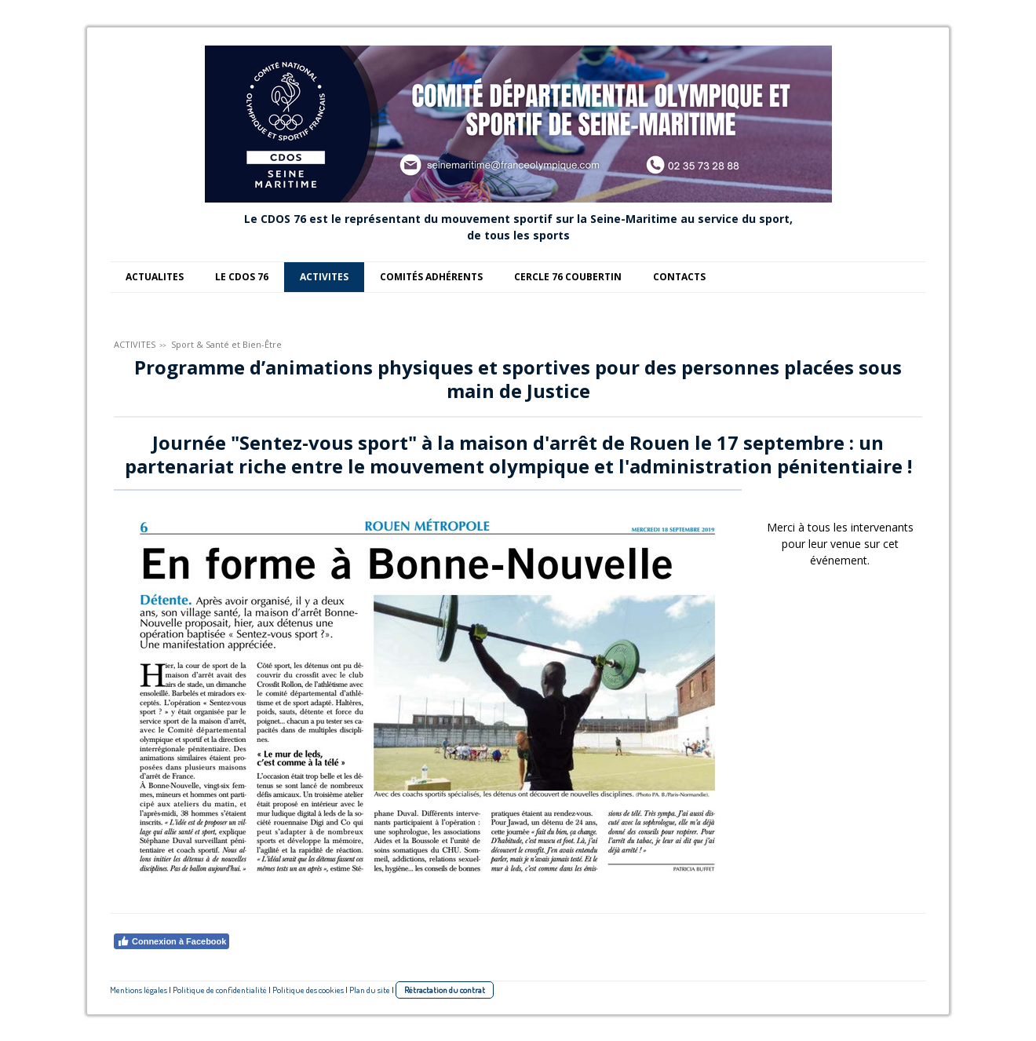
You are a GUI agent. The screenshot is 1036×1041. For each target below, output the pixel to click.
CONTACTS (679, 276)
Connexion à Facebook (171, 941)
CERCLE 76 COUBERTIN (568, 276)
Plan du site (369, 989)
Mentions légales (138, 989)
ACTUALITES (155, 276)
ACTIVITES (324, 276)
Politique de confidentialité (220, 989)
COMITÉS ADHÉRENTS (431, 276)
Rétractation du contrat (444, 989)
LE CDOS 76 (241, 276)
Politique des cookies (308, 989)
